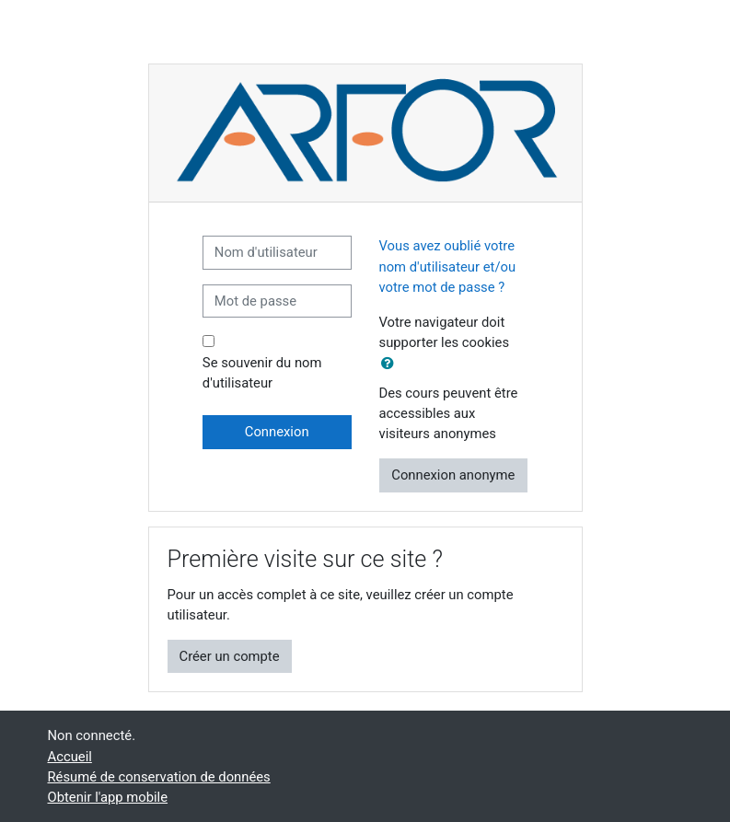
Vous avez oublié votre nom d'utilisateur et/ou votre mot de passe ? (447, 266)
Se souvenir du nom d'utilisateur (262, 372)
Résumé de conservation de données (159, 777)
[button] (391, 364)
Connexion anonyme (453, 475)
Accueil (70, 756)
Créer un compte (230, 656)
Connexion (277, 431)
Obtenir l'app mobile (108, 797)
